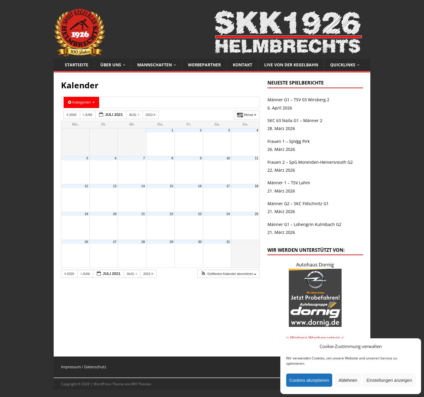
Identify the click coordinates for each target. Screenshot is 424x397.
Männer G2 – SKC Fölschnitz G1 (298, 203)
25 (256, 214)
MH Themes (141, 383)
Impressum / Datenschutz (83, 366)
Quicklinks (342, 64)
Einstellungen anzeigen (389, 380)
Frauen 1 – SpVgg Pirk (288, 141)
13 (114, 186)
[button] (228, 274)
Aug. (134, 114)
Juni (88, 114)
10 (228, 158)
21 (143, 214)
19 (86, 214)
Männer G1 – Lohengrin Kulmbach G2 (304, 224)
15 (171, 186)
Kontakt (242, 64)
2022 (151, 114)
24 (228, 214)
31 (228, 242)
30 (199, 242)
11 (256, 158)
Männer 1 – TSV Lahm (288, 182)
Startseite (76, 64)
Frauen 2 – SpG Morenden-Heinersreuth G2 (310, 162)
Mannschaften (154, 64)
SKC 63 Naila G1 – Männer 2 (294, 120)
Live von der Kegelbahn (291, 64)
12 (86, 186)
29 (171, 242)
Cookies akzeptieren (309, 380)
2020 (72, 114)
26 (86, 242)
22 (171, 214)
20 (114, 214)
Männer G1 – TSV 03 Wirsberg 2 (298, 99)
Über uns (110, 64)
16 (199, 186)
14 (143, 186)
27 (114, 242)
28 (143, 242)
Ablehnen (347, 380)
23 (199, 214)
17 (228, 186)
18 (256, 186)
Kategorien (81, 102)
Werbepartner (204, 64)
